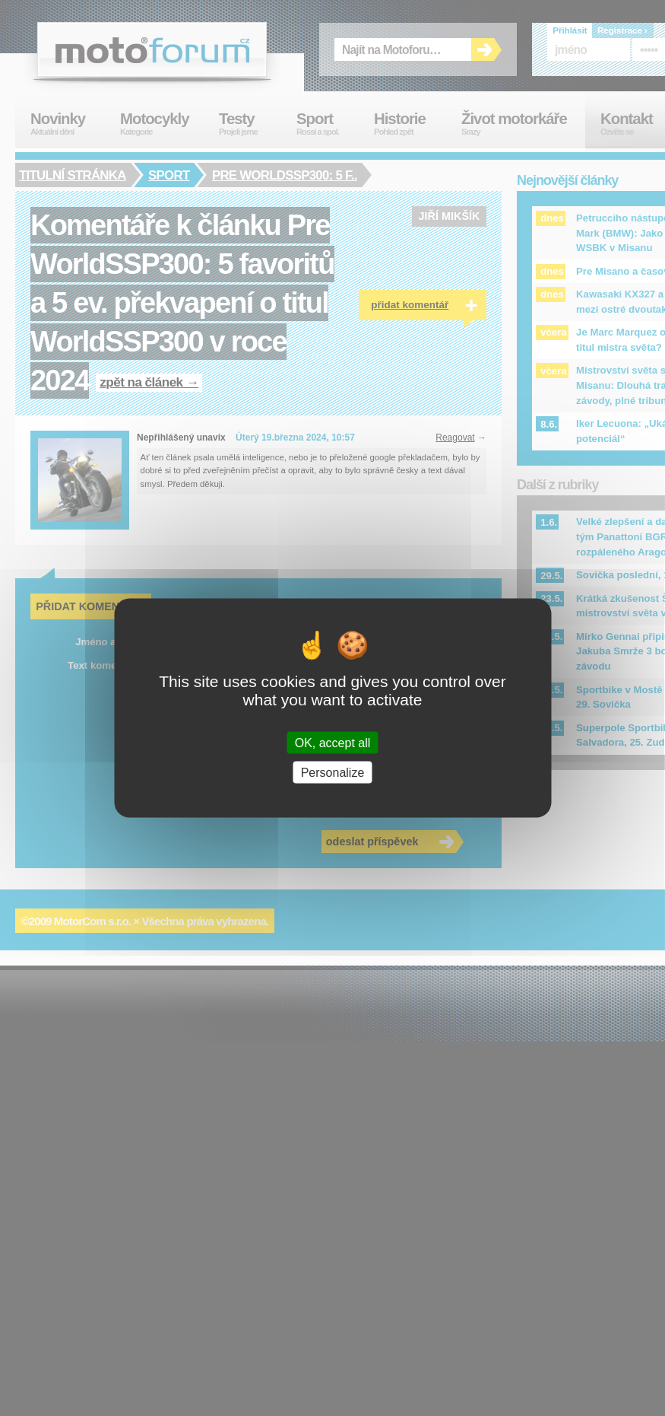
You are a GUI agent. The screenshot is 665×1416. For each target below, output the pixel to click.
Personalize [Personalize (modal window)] (333, 772)
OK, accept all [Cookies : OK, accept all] (333, 743)
